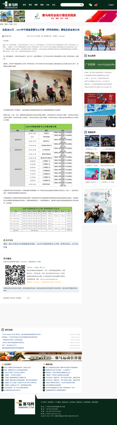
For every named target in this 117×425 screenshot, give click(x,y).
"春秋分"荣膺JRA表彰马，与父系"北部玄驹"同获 (60, 382)
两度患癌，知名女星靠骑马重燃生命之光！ (59, 372)
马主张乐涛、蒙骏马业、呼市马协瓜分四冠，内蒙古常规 (63, 377)
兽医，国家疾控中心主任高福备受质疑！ (16, 370)
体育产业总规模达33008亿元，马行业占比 (97, 81)
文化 (53, 5)
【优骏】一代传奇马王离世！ (13, 375)
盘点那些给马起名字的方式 (12, 390)
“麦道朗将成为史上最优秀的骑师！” (56, 390)
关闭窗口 (18, 298)
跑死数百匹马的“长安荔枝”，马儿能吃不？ (58, 370)
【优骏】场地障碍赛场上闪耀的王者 (15, 377)
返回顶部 (6, 298)
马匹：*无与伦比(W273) (9, 345)
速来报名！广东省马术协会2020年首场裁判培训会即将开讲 (19, 337)
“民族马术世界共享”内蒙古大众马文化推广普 (97, 87)
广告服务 (58, 402)
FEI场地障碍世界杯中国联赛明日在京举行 (97, 75)
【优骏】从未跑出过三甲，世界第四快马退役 (17, 385)
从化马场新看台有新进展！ (54, 385)
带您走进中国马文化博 (107, 165)
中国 (10, 24)
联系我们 (51, 402)
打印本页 (12, 298)
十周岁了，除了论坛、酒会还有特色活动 (96, 78)
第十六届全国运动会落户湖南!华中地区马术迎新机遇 (62, 367)
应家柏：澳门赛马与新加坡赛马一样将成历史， (98, 72)
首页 (24, 5)
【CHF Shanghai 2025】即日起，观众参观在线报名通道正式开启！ (22, 334)
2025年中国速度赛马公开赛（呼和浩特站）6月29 (60, 387)
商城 (41, 5)
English (111, 5)
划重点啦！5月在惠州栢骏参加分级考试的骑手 (98, 84)
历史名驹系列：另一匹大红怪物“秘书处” (16, 387)
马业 (47, 5)
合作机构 (72, 402)
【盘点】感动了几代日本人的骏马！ (15, 372)
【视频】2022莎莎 (90, 182)
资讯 (30, 5)
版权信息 (65, 402)
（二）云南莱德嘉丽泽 (107, 149)
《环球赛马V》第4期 (91, 165)
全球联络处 (87, 402)
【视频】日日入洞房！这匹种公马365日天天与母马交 (20, 382)
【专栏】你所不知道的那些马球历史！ (13, 342)
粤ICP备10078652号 (71, 416)
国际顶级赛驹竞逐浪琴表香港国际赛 (13, 348)
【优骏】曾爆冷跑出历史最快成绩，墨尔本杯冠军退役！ (21, 380)
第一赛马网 (44, 36)
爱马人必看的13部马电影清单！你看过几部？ (17, 367)
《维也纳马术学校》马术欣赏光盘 (12, 340)
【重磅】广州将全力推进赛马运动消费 (57, 375)
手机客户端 (7, 36)
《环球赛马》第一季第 (107, 182)
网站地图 (95, 402)
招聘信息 (79, 402)
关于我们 (44, 402)
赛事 (36, 5)
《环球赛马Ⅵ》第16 (91, 149)
